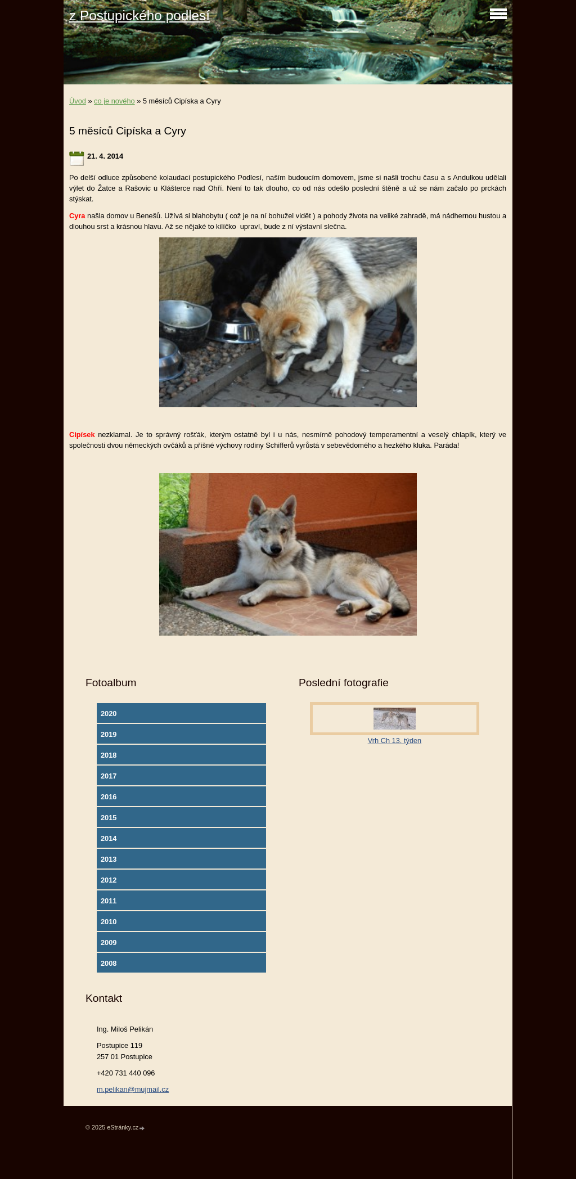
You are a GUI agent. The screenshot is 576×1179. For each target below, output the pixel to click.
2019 (108, 734)
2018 (108, 755)
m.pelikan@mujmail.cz (133, 1089)
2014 (108, 838)
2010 (108, 921)
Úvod (77, 101)
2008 (108, 963)
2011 (108, 901)
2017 (108, 776)
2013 (108, 859)
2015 (108, 817)
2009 (108, 942)
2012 (108, 880)
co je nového (114, 101)
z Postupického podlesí (139, 15)
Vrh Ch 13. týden (395, 740)
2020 (108, 713)
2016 (108, 797)
